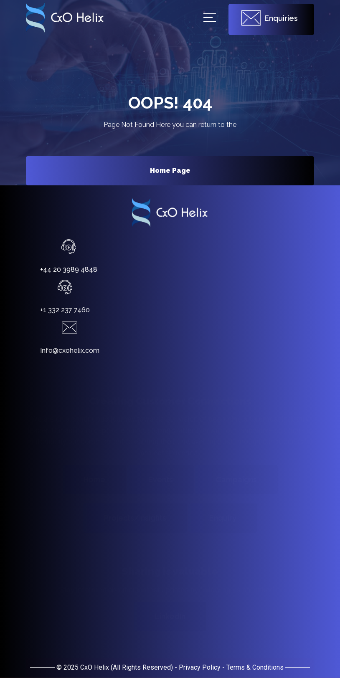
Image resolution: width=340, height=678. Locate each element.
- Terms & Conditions (253, 667)
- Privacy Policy (198, 667)
